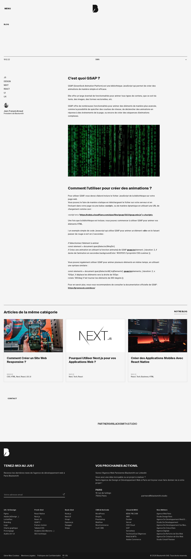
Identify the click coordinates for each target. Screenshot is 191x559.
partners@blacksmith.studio (117, 423)
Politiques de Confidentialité (49, 556)
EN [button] (66, 556)
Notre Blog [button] (180, 311)
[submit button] (64, 494)
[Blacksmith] (95, 9)
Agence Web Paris (164, 514)
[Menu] (7, 8)
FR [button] (63, 556)
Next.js (37, 517)
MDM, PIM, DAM (132, 514)
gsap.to (131, 250)
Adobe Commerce (133, 539)
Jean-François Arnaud (13, 111)
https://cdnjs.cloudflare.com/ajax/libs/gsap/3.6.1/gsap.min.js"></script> (116, 215)
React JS (38, 519)
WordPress (100, 514)
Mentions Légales (28, 556)
